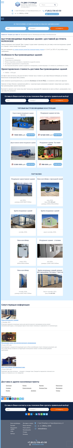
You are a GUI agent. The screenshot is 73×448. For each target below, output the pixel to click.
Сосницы (8, 388)
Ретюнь (24, 385)
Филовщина (59, 388)
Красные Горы (43, 388)
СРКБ (11, 431)
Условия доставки (13, 34)
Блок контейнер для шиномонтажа (13, 367)
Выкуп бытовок (27, 425)
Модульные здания (13, 428)
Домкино (33, 390)
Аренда (12, 433)
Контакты (25, 434)
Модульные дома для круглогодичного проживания (18, 343)
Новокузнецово (27, 388)
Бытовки (12, 425)
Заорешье (9, 385)
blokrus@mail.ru (42, 428)
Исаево (8, 390)
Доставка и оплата (28, 423)
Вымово (41, 385)
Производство (27, 430)
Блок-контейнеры (15, 423)
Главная (3, 34)
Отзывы (25, 432)
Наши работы (26, 427)
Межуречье (59, 385)
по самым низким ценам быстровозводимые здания (28, 49)
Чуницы (58, 390)
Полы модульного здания (9, 320)
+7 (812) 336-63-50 (53, 10)
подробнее (31, 134)
